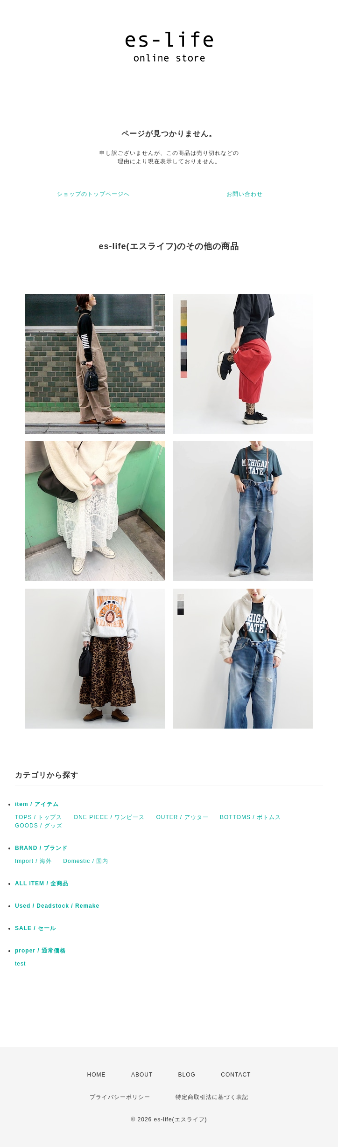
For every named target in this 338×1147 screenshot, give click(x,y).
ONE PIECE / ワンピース (109, 817)
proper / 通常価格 (40, 950)
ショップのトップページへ (93, 194)
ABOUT (142, 1074)
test (20, 963)
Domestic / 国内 (85, 861)
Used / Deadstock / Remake (57, 906)
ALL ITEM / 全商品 (42, 883)
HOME (96, 1074)
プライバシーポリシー (120, 1097)
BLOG (187, 1074)
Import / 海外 (33, 861)
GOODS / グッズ (39, 825)
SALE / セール (35, 928)
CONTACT (236, 1074)
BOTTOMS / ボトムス (250, 817)
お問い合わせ (244, 194)
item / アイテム (37, 804)
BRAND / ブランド (41, 848)
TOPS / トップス (38, 817)
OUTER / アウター (182, 817)
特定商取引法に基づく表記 (212, 1097)
